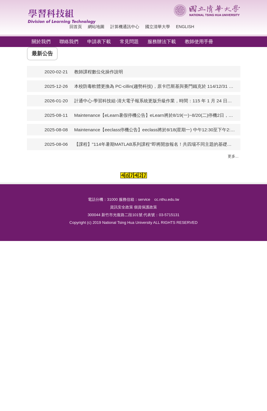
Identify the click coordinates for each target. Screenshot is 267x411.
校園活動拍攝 (106, 253)
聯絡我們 (68, 41)
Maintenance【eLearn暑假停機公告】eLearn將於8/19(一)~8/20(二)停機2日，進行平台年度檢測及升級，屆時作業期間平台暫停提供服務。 (155, 185)
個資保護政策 (145, 377)
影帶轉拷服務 (106, 313)
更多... (233, 226)
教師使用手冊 (199, 41)
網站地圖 (96, 26)
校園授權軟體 (53, 292)
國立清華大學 (157, 26)
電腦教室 (49, 253)
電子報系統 (211, 288)
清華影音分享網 (108, 274)
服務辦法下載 (162, 41)
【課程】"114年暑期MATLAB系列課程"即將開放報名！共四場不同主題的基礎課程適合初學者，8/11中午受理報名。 (155, 214)
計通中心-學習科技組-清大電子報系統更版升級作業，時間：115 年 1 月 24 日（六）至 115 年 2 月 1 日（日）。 (155, 171)
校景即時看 (104, 263)
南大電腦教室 (53, 263)
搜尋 (234, 26)
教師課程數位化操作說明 (98, 142)
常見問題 (129, 41)
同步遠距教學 (160, 292)
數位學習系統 (160, 253)
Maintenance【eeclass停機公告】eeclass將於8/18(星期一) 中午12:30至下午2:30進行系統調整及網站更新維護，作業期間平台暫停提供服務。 (155, 200)
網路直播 (102, 324)
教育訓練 (155, 263)
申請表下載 (99, 41)
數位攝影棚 (104, 285)
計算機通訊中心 (124, 26)
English (185, 26)
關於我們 (41, 41)
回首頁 (75, 26)
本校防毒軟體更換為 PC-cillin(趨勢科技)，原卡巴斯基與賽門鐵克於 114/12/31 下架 (155, 156)
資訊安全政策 (121, 377)
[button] (34, 82)
